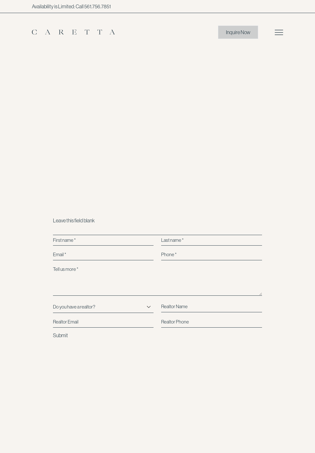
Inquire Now (238, 32)
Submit (60, 335)
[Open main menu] (279, 32)
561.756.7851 (97, 6)
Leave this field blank (74, 220)
